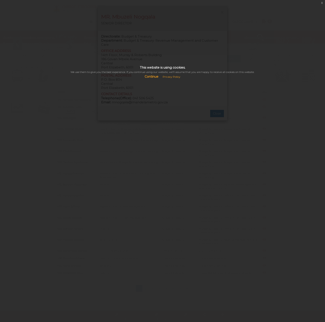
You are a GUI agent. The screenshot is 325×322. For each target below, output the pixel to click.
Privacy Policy (171, 76)
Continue (151, 77)
